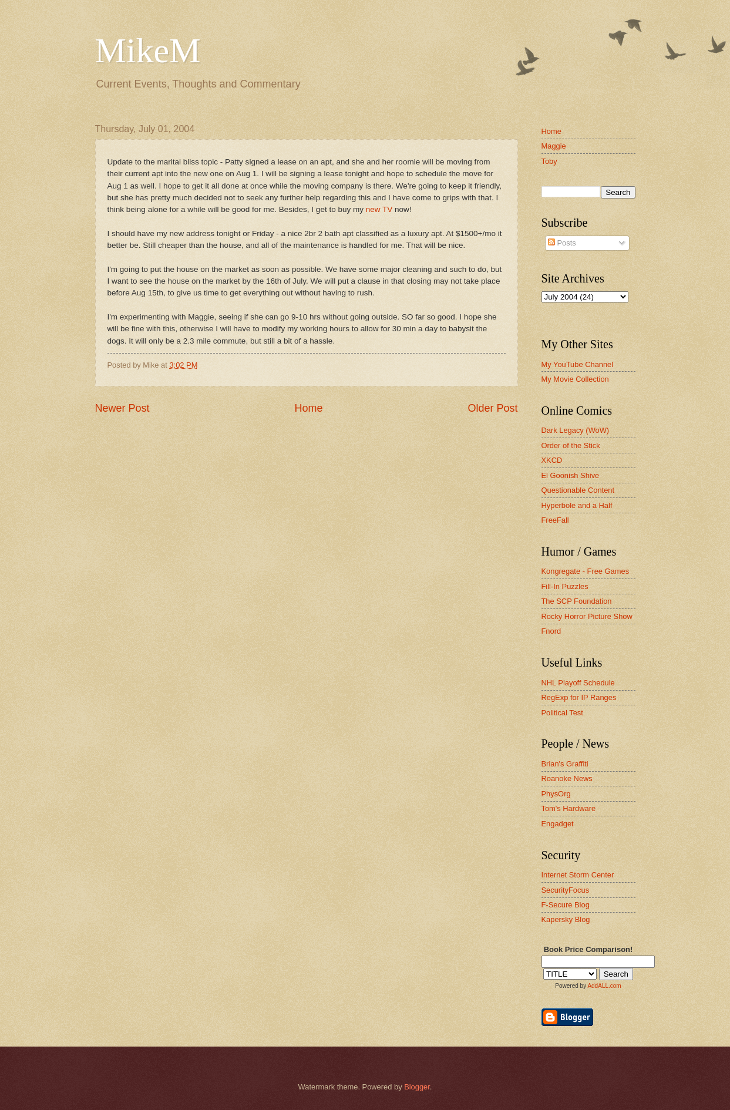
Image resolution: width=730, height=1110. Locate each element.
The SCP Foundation (576, 601)
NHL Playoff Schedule (578, 682)
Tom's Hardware (568, 808)
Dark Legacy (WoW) (575, 430)
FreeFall (555, 520)
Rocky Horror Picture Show (587, 616)
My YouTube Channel (577, 364)
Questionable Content (578, 490)
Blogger (417, 1086)
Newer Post (122, 408)
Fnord (551, 631)
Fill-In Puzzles (564, 586)
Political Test (562, 712)
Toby (549, 161)
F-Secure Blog (565, 904)
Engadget (557, 823)
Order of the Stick (570, 445)
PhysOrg (556, 793)
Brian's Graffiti (564, 763)
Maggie (553, 146)
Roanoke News (567, 778)
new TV (379, 209)
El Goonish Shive (570, 475)
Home (308, 408)
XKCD (552, 460)
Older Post (492, 408)
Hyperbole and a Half (577, 505)
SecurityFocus (565, 890)
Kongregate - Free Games (585, 571)
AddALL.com (604, 986)
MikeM (148, 50)
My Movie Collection (575, 379)
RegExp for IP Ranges (579, 697)
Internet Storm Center (577, 874)
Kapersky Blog (565, 919)
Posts (562, 242)
